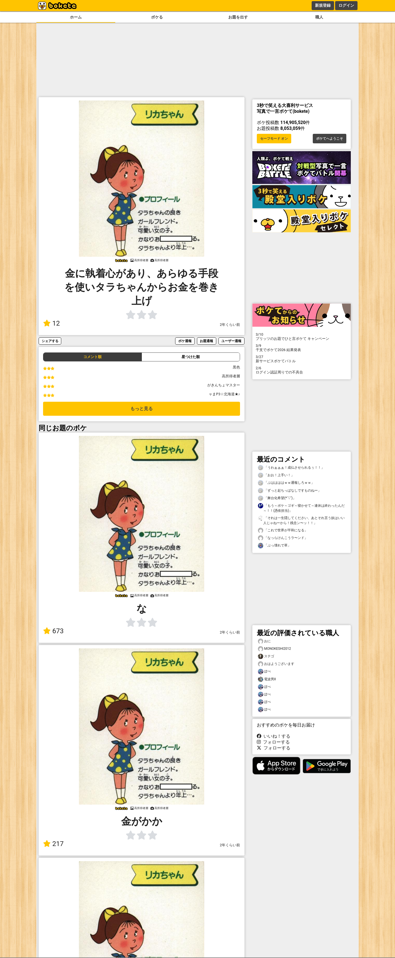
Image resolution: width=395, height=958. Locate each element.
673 (53, 631)
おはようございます (276, 664)
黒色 (236, 367)
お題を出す (238, 17)
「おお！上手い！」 (276, 475)
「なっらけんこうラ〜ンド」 (283, 538)
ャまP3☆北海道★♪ (224, 394)
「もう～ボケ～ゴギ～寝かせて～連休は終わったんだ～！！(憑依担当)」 (301, 508)
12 (51, 323)
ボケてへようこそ (329, 139)
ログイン (346, 5)
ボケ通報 (185, 341)
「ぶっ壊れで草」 (274, 545)
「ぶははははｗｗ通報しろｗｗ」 (286, 482)
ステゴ (266, 656)
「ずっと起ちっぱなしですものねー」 (289, 490)
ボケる (157, 17)
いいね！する (273, 736)
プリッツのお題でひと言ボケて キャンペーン (301, 336)
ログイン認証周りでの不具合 (301, 370)
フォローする (273, 742)
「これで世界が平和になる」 (283, 530)
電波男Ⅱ (267, 679)
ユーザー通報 (231, 341)
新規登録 (323, 5)
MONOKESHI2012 (274, 648)
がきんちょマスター (223, 385)
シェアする (50, 341)
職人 (319, 17)
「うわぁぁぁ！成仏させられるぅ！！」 (291, 467)
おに (264, 641)
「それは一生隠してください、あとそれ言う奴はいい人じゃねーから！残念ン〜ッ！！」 (301, 520)
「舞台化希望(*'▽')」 (277, 498)
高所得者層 (231, 376)
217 (53, 844)
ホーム (76, 17)
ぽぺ (264, 671)
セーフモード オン (274, 139)
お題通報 (206, 341)
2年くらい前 (230, 325)
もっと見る (141, 408)
